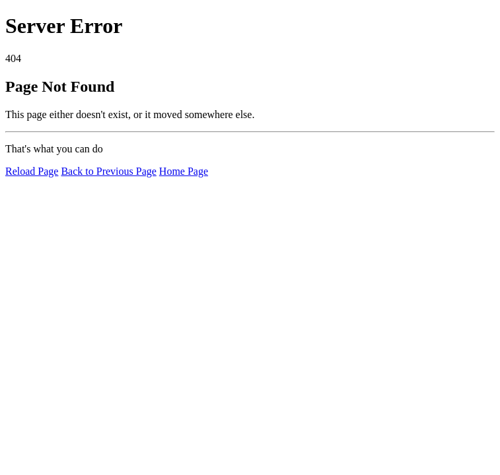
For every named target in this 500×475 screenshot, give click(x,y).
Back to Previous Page (108, 171)
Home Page (183, 171)
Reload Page (31, 171)
